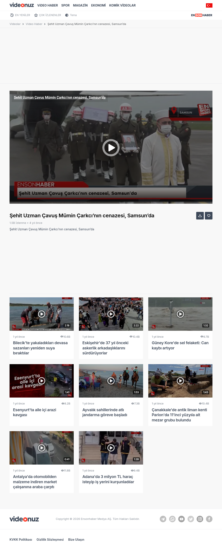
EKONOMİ (98, 5)
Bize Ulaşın (76, 539)
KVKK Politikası (21, 539)
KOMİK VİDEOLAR (122, 5)
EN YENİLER (22, 15)
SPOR (65, 5)
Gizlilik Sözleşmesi (50, 539)
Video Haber (34, 24)
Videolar (15, 24)
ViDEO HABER (47, 5)
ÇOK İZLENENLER (50, 15)
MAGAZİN (80, 5)
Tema (73, 15)
